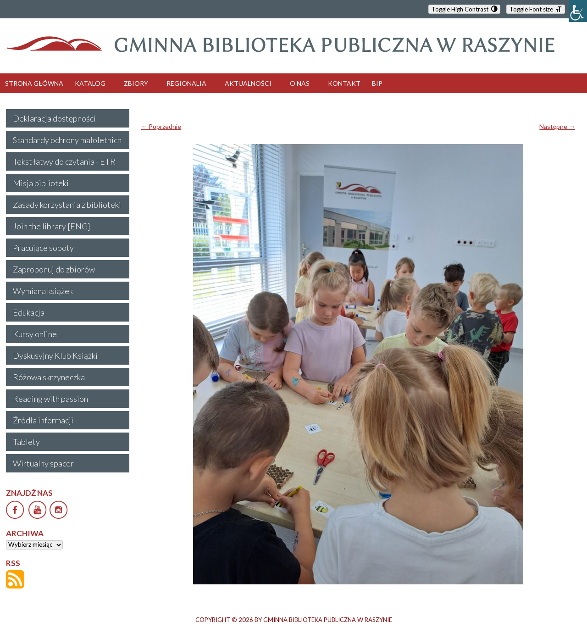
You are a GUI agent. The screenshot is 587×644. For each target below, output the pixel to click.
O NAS (300, 83)
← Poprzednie (161, 126)
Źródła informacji (43, 420)
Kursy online (35, 334)
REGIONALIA (186, 83)
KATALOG (90, 83)
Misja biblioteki (41, 183)
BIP (377, 83)
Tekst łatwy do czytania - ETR (64, 161)
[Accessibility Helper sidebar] (578, 11)
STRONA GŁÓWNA (34, 83)
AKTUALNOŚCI (248, 83)
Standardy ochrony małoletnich (67, 140)
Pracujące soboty (43, 248)
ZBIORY (136, 83)
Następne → (557, 126)
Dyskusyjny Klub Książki (55, 355)
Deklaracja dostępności (54, 118)
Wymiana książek (43, 291)
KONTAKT (344, 83)
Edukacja (28, 312)
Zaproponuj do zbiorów (54, 269)
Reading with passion (50, 399)
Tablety (26, 442)
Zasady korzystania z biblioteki (67, 205)
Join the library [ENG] (51, 226)
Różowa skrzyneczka (49, 377)
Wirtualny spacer (43, 463)
